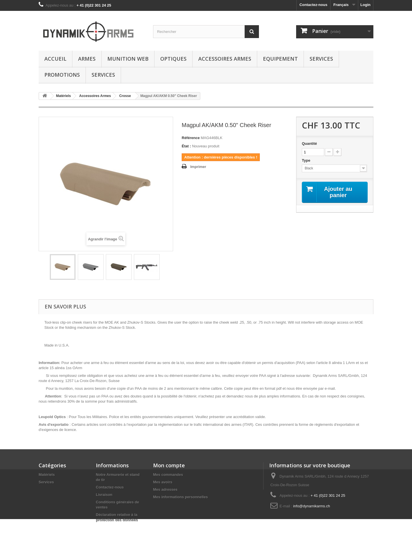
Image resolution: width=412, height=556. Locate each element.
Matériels (47, 474)
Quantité (309, 143)
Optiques (173, 58)
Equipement (280, 58)
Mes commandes (168, 474)
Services (321, 58)
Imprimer (198, 167)
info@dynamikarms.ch (311, 506)
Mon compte (169, 465)
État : (186, 146)
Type (306, 160)
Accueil (55, 58)
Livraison (104, 494)
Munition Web (127, 58)
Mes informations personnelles (180, 497)
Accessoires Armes (224, 58)
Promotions (62, 74)
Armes (87, 58)
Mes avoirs (162, 482)
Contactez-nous (314, 5)
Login (365, 5)
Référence (191, 138)
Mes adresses (165, 489)
